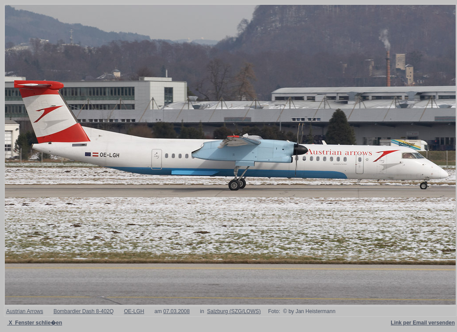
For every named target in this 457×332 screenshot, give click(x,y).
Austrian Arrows (24, 311)
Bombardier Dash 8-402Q (83, 311)
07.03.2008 (176, 311)
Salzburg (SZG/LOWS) (234, 311)
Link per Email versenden (423, 323)
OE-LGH (134, 311)
